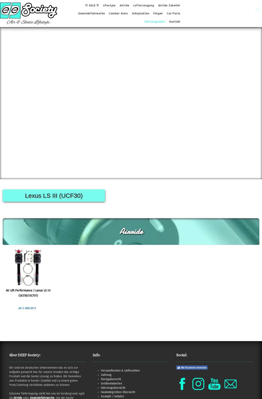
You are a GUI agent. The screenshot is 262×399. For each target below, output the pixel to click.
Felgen (158, 13)
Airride (124, 5)
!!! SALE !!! (92, 5)
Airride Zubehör (169, 5)
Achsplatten (140, 13)
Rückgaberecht (111, 379)
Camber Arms (118, 13)
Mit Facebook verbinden (192, 367)
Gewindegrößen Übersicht (118, 392)
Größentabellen (111, 383)
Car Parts (173, 13)
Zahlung (106, 375)
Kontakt (174, 21)
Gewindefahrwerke (91, 13)
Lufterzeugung (143, 5)
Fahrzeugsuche (155, 21)
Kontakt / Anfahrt (112, 396)
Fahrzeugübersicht (113, 388)
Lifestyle (109, 5)
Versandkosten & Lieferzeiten (120, 370)
